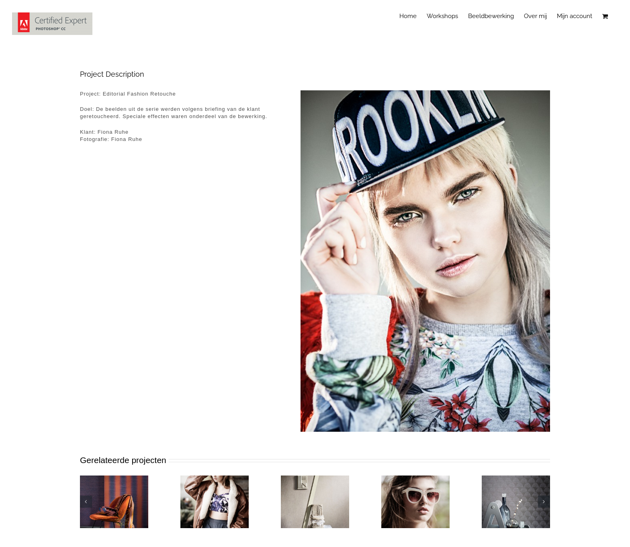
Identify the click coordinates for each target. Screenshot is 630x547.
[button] (86, 502)
